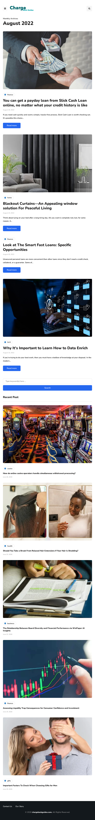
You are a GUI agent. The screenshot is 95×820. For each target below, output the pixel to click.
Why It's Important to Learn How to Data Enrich (45, 348)
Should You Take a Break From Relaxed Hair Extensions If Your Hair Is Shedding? (40, 550)
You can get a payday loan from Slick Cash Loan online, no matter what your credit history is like (45, 103)
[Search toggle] (89, 8)
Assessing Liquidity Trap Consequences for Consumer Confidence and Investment (41, 708)
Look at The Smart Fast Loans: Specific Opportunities (37, 247)
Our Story (19, 806)
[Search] (47, 381)
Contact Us (7, 806)
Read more (12, 125)
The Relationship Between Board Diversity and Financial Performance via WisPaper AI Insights (44, 629)
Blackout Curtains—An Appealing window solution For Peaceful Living (40, 206)
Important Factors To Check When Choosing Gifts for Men (30, 785)
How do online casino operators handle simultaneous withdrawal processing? (39, 473)
